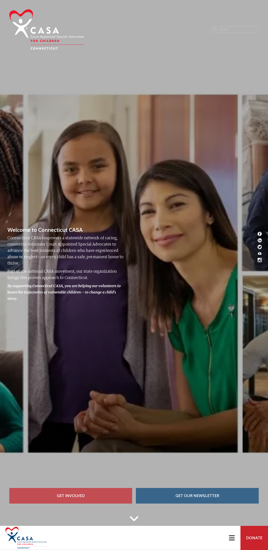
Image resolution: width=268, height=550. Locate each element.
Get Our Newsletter (197, 495)
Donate (254, 537)
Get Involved (71, 495)
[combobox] (235, 29)
